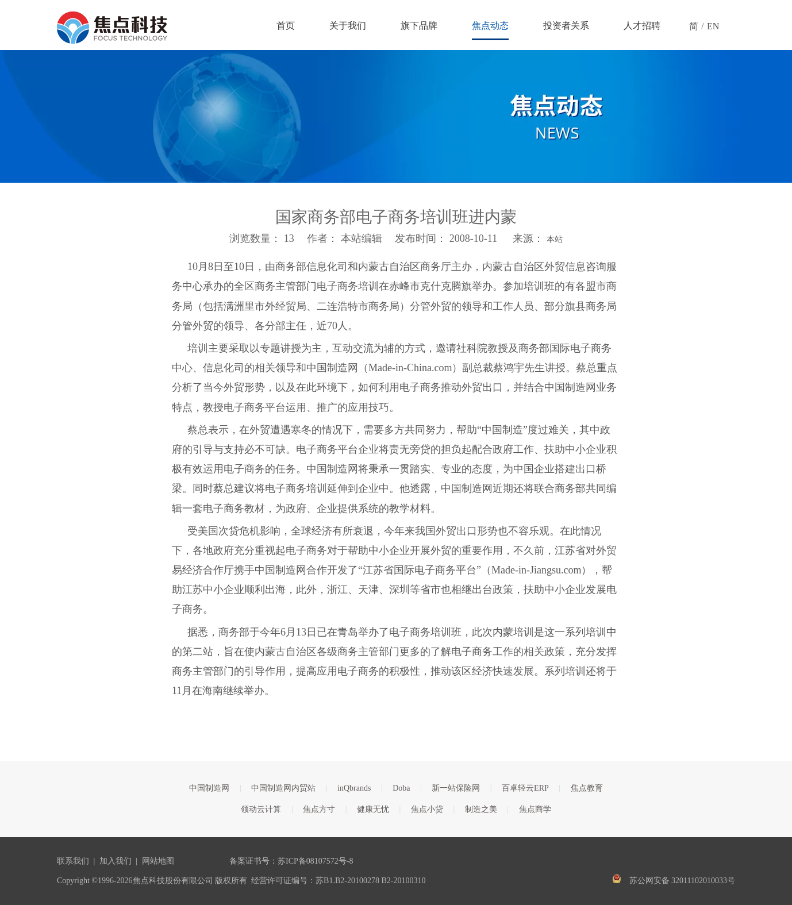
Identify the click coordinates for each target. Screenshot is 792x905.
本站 (555, 239)
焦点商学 (535, 809)
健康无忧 (373, 809)
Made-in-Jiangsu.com (536, 570)
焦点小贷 (427, 809)
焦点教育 (587, 788)
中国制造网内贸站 (283, 788)
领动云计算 (261, 809)
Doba (401, 788)
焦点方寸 (319, 809)
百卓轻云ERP (525, 788)
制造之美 (481, 809)
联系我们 (73, 861)
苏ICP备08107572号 (312, 861)
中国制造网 (209, 788)
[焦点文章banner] (396, 116)
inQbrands (354, 788)
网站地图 (158, 861)
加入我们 (115, 861)
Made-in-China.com (410, 367)
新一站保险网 (456, 788)
